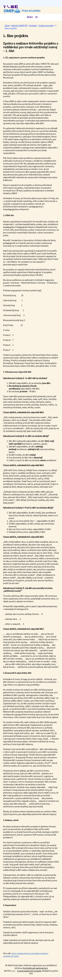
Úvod (6, 25)
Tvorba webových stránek (29, 970)
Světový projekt (46, 25)
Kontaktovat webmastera (35, 968)
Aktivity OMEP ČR (19, 25)
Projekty (33, 25)
